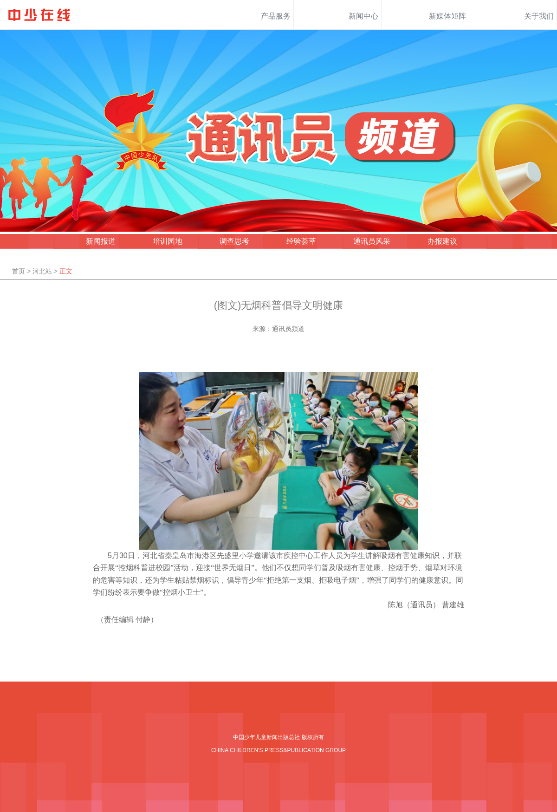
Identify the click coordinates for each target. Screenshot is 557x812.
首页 (18, 271)
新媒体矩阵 (447, 16)
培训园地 (167, 241)
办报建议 (442, 241)
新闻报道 (101, 241)
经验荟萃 (301, 241)
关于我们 (539, 16)
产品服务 (276, 16)
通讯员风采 (371, 241)
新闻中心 (363, 16)
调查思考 (234, 241)
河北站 (42, 271)
